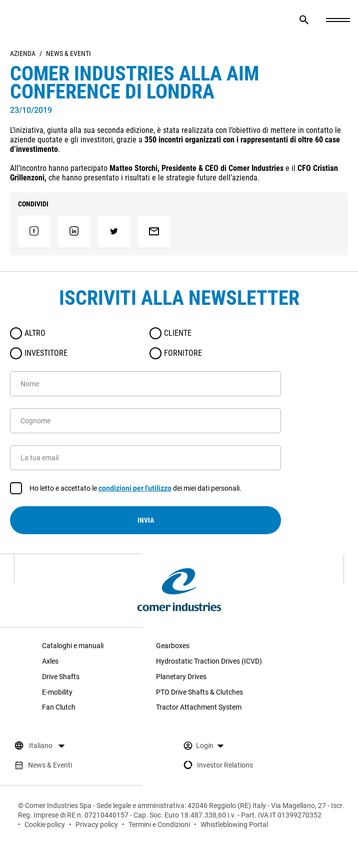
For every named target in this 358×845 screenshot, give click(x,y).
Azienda (23, 53)
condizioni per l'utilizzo (135, 488)
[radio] (16, 333)
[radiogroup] (145, 343)
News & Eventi (68, 53)
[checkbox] (16, 488)
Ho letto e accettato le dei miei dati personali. (136, 488)
